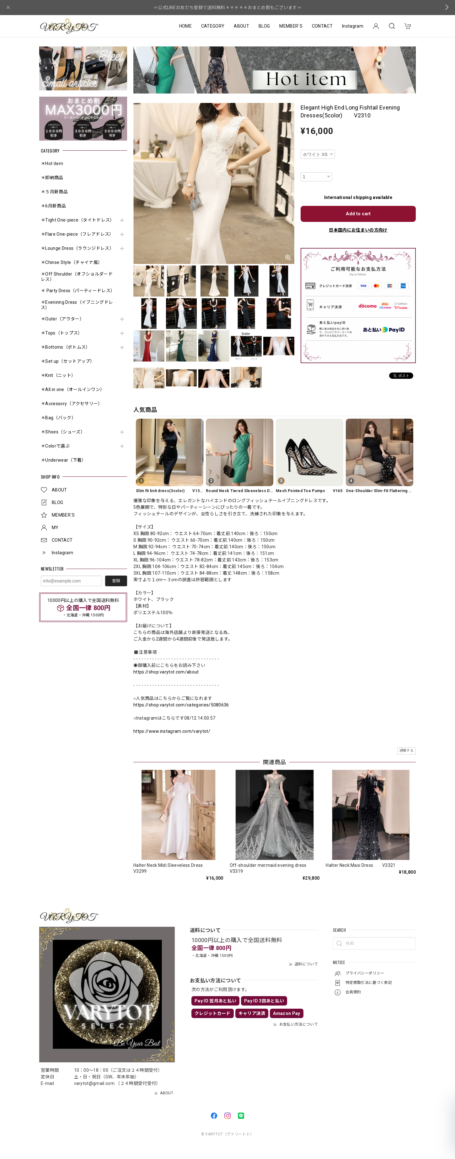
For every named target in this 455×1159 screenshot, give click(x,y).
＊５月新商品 (54, 191)
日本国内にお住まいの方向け (358, 230)
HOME (185, 26)
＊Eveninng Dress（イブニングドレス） (77, 305)
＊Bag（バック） (58, 417)
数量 (305, 168)
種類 (305, 145)
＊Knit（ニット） (58, 375)
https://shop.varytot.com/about (166, 671)
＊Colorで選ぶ (55, 445)
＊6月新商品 (53, 205)
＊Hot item (52, 163)
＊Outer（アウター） (62, 318)
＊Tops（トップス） (62, 332)
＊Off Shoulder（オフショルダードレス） (77, 276)
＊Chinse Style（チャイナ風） (71, 262)
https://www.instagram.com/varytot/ (171, 731)
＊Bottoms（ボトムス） (65, 347)
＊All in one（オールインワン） (72, 389)
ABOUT (241, 26)
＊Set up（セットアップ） (68, 361)
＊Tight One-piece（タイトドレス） (78, 220)
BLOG (264, 26)
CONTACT (322, 26)
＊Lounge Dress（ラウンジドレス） (77, 248)
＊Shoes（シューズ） (63, 431)
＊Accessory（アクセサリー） (72, 403)
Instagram (352, 26)
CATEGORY (213, 26)
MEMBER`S (290, 26)
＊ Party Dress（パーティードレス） (78, 290)
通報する (406, 751)
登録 (116, 580)
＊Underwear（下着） (63, 460)
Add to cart (358, 214)
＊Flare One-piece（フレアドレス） (77, 234)
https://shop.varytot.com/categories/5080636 (181, 704)
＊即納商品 (52, 177)
